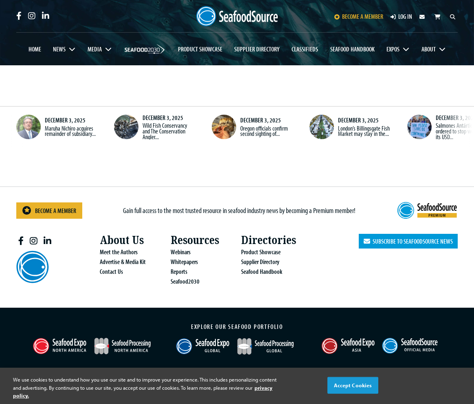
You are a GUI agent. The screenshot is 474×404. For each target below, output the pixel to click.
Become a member (358, 16)
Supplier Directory (256, 49)
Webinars (181, 252)
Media (95, 49)
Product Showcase (200, 49)
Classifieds (305, 49)
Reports (179, 271)
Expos (392, 49)
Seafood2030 (144, 49)
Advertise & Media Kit (123, 261)
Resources (195, 240)
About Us (122, 240)
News (59, 49)
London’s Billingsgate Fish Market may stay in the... (364, 131)
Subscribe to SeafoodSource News (408, 241)
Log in (401, 16)
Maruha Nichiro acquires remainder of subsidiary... (70, 131)
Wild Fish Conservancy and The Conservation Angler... (165, 130)
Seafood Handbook (352, 49)
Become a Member (49, 210)
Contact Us (111, 271)
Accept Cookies (353, 385)
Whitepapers (184, 261)
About (428, 49)
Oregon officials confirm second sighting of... (264, 131)
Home (35, 49)
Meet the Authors (119, 252)
